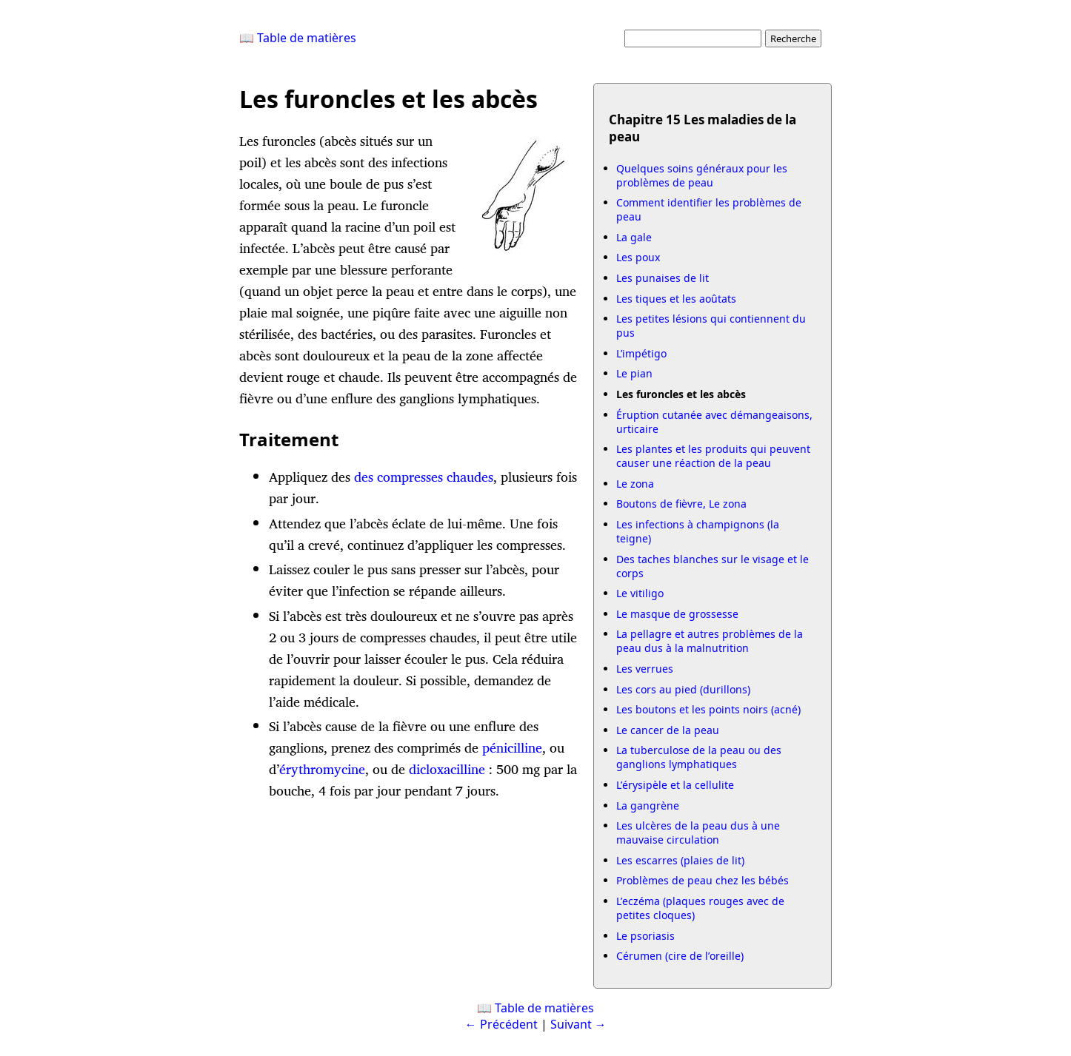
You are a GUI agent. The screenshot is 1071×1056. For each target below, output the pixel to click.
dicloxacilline (447, 769)
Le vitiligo (640, 593)
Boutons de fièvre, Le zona (681, 504)
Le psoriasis (645, 936)
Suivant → (578, 1024)
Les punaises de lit (662, 278)
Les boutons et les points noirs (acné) (708, 709)
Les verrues (644, 669)
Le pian (634, 373)
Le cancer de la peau (667, 730)
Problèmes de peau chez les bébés (702, 880)
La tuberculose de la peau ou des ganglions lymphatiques (698, 757)
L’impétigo (641, 353)
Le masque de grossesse (677, 614)
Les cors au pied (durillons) (683, 689)
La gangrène (647, 805)
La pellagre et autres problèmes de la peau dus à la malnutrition (709, 641)
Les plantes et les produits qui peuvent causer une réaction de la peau (713, 456)
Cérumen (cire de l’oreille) (680, 956)
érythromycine (322, 769)
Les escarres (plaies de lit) (680, 860)
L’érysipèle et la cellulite (675, 785)
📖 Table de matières (297, 38)
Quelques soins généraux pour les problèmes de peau (701, 175)
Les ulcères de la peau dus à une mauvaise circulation (698, 832)
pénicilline (512, 748)
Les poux (638, 257)
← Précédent (501, 1024)
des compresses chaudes (423, 477)
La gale (634, 237)
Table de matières (544, 1008)
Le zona (635, 484)
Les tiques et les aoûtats (676, 299)
